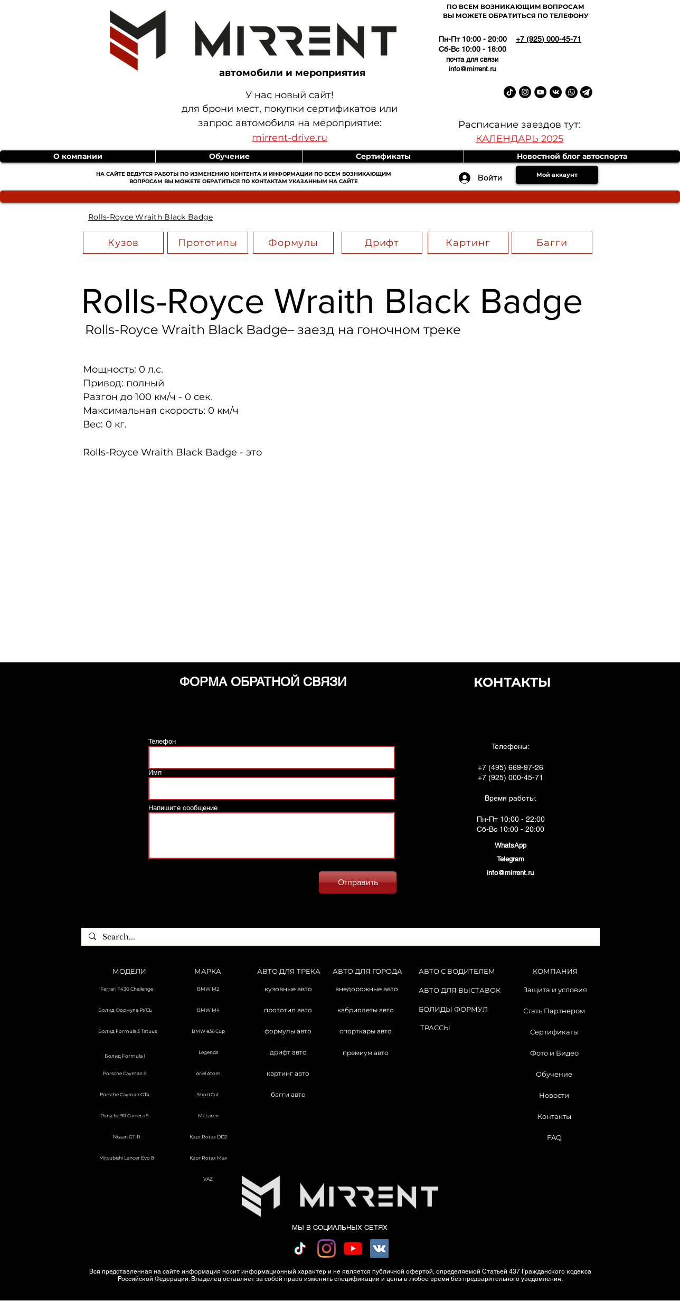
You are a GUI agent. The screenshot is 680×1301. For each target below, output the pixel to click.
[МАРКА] (207, 971)
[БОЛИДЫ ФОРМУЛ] (453, 1009)
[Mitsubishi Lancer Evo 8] (126, 1158)
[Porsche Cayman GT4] (124, 1095)
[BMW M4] (208, 1010)
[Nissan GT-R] (126, 1137)
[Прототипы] (207, 243)
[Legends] (208, 1052)
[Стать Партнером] (554, 1010)
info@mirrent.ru (472, 69)
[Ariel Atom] (208, 1074)
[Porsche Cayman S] (124, 1074)
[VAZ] (208, 1179)
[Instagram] (326, 1248)
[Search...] (340, 937)
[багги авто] (288, 1095)
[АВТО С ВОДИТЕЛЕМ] (457, 971)
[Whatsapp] (571, 92)
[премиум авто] (365, 1053)
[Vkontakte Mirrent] (556, 92)
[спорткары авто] (365, 1031)
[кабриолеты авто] (365, 1010)
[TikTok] (300, 1248)
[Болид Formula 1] (124, 1056)
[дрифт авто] (288, 1052)
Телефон (162, 741)
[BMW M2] (208, 989)
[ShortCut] (208, 1095)
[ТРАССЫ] (435, 1028)
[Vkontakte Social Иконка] (379, 1248)
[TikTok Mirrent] (510, 92)
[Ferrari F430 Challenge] (126, 989)
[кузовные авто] (288, 989)
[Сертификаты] (554, 1031)
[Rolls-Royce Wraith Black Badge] (150, 217)
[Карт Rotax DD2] (208, 1137)
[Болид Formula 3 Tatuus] (126, 1031)
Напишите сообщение (183, 807)
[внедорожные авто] (366, 989)
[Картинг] (468, 243)
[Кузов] (123, 243)
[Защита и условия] (555, 989)
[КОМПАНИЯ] (555, 971)
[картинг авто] (288, 1074)
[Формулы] (293, 243)
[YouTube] (353, 1248)
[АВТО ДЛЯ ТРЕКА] (289, 971)
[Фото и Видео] (554, 1052)
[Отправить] (357, 882)
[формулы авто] (288, 1031)
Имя (155, 772)
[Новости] (554, 1095)
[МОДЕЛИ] (129, 971)
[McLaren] (208, 1116)
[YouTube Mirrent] (540, 92)
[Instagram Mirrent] (525, 92)
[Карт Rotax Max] (208, 1158)
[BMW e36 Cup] (208, 1031)
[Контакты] (554, 1116)
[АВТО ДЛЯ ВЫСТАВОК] (459, 990)
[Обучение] (554, 1074)
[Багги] (552, 243)
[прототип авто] (288, 1010)
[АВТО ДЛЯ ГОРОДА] (367, 971)
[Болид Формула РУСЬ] (124, 1010)
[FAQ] (554, 1137)
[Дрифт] (382, 243)
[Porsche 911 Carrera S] (124, 1116)
